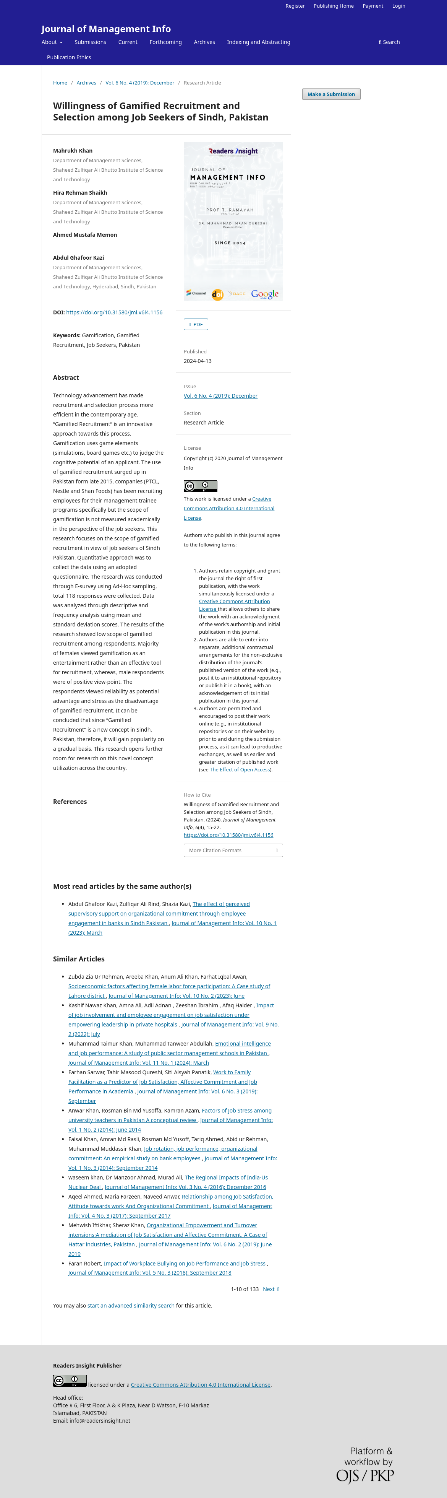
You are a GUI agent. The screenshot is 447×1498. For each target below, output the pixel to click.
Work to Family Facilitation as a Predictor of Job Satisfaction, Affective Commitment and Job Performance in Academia (162, 1082)
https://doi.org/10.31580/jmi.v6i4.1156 (114, 312)
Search (389, 42)
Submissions (91, 42)
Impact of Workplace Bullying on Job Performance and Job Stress (185, 1263)
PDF (197, 324)
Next (269, 1289)
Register (295, 5)
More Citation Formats (215, 850)
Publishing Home (334, 5)
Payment (373, 5)
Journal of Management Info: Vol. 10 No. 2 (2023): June (177, 995)
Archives (204, 42)
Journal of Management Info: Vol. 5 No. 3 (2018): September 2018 (150, 1272)
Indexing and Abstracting (259, 42)
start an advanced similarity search (131, 1305)
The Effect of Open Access (240, 769)
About (50, 42)
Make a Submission (331, 94)
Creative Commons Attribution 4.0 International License (229, 508)
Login (398, 5)
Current (128, 42)
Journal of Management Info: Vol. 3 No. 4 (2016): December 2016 (185, 1187)
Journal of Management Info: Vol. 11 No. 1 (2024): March (138, 1062)
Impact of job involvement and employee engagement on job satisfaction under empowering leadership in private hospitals (171, 1015)
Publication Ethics (69, 57)
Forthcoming (166, 42)
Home (60, 82)
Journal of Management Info (106, 28)
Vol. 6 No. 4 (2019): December (140, 82)
